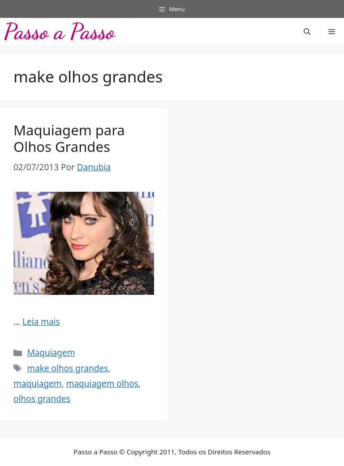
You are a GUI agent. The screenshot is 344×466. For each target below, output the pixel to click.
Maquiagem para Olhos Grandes (69, 138)
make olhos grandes (67, 368)
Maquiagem (51, 352)
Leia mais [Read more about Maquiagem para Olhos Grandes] (41, 322)
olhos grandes (41, 399)
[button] (307, 31)
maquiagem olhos (102, 383)
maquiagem (37, 383)
